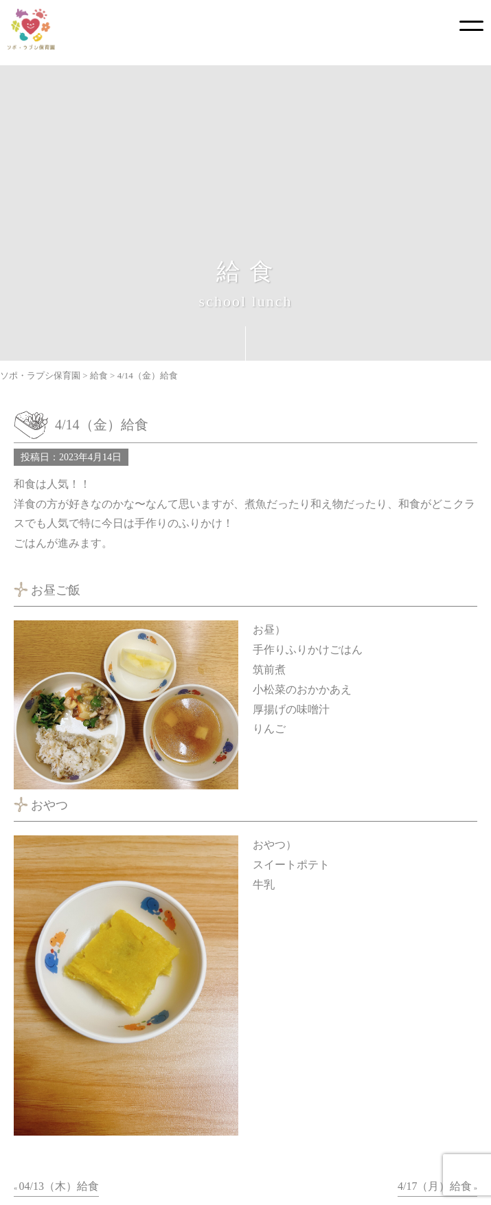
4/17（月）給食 (435, 1186)
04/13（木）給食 (59, 1186)
